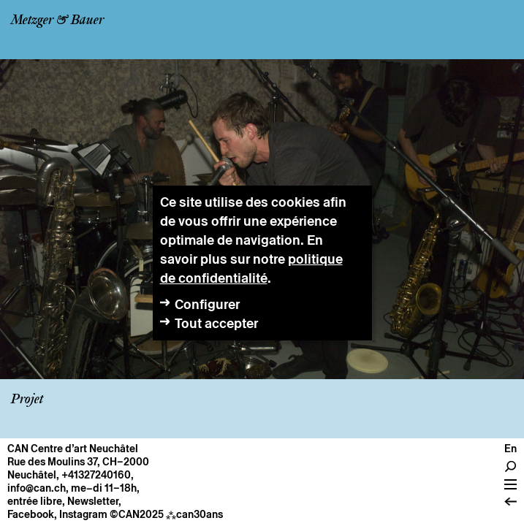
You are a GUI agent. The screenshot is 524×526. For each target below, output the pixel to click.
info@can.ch (36, 488)
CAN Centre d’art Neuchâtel (72, 448)
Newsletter (92, 501)
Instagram (83, 514)
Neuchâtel (31, 475)
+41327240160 (96, 475)
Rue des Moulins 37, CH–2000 (78, 461)
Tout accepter (216, 323)
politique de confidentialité (251, 268)
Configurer (207, 304)
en (510, 448)
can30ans (194, 514)
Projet (27, 399)
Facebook (30, 514)
